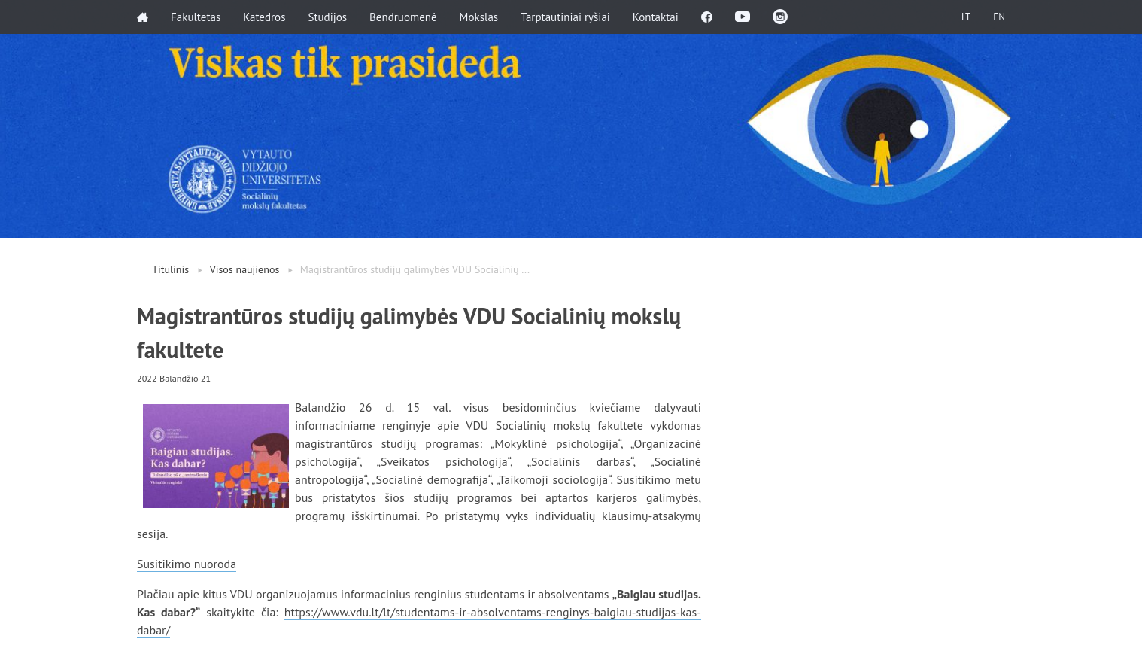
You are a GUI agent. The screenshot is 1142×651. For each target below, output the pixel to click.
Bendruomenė (403, 17)
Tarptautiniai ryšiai (565, 17)
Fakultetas (195, 17)
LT (965, 17)
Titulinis (170, 269)
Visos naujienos (245, 269)
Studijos (327, 17)
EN (999, 17)
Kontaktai (656, 17)
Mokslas (479, 17)
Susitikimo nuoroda (186, 563)
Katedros (264, 17)
